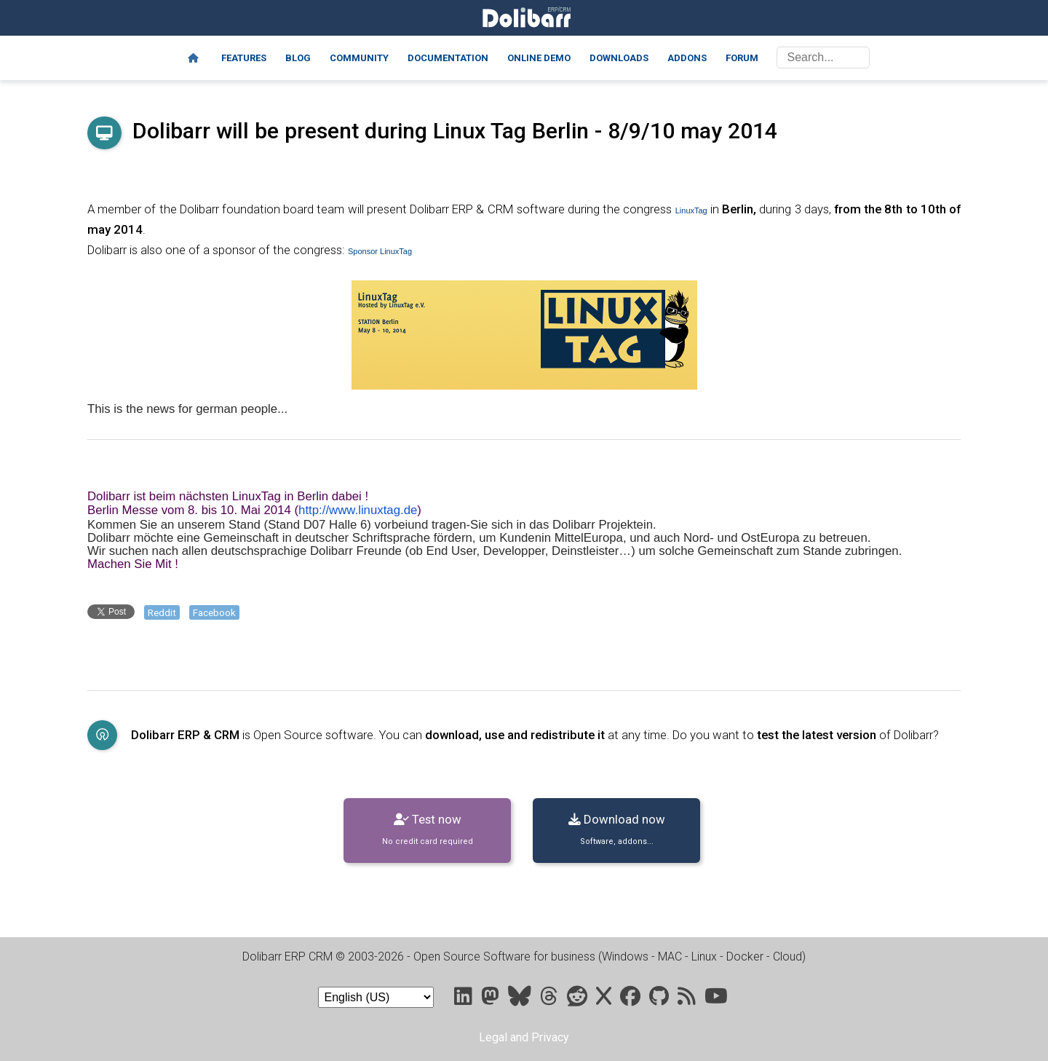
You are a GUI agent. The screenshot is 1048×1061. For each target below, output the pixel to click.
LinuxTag (691, 210)
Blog (298, 57)
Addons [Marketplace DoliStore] (687, 57)
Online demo (539, 57)
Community (359, 57)
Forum (742, 57)
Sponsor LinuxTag (380, 251)
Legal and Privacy (524, 1037)
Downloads (619, 57)
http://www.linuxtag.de (357, 510)
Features (243, 57)
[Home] (193, 58)
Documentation (448, 57)
